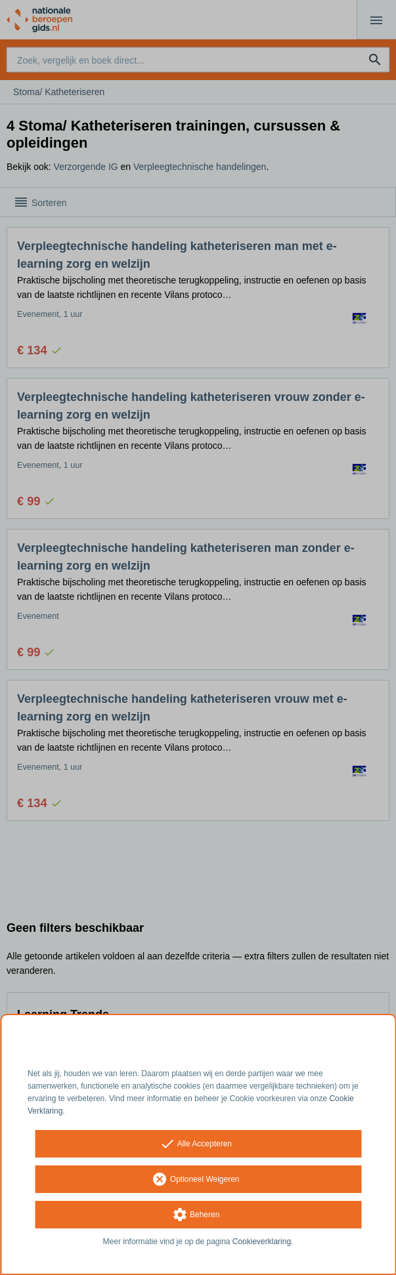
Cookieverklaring (261, 1241)
